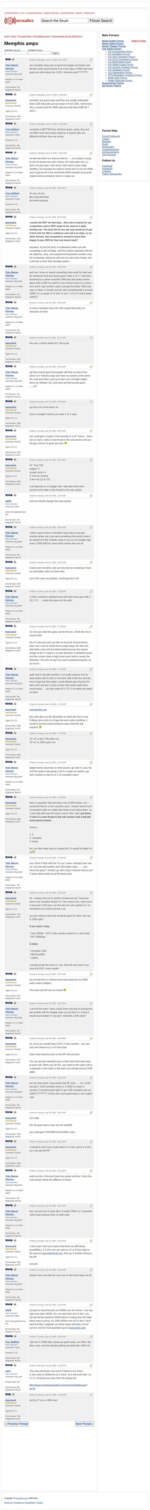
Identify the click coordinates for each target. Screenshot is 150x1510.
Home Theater (51, 13)
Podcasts (89, 13)
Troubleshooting (110, 149)
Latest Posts (11, 13)
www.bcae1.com (77, 1328)
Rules (105, 144)
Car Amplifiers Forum (119, 54)
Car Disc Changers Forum (121, 57)
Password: (39, 51)
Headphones (67, 13)
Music (79, 13)
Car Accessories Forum (120, 51)
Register (106, 141)
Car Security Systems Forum (123, 67)
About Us (8, 1503)
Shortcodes (108, 147)
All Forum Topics (111, 86)
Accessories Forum (113, 83)
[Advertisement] (49, 1461)
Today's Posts (138, 41)
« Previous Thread (16, 1423)
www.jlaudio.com (38, 709)
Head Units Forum (117, 78)
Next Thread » (84, 1423)
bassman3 (10, 100)
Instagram (107, 168)
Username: (16, 51)
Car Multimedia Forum (119, 62)
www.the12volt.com (52, 1253)
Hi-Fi (22, 13)
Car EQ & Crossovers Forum (123, 59)
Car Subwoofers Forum (120, 72)
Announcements (110, 152)
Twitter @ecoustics (112, 174)
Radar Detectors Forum (120, 80)
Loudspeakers (34, 13)
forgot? (39, 50)
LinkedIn (106, 171)
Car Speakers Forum (119, 70)
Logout (105, 139)
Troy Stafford (12, 129)
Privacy (40, 1503)
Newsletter (30, 1503)
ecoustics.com (21, 1498)
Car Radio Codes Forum (120, 64)
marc (8, 1371)
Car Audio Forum (111, 49)
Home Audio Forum (113, 41)
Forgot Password (111, 136)
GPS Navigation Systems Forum (125, 75)
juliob (8, 501)
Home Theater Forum (114, 46)
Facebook (107, 166)
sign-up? (17, 50)
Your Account (109, 155)
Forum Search (101, 21)
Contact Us (19, 1503)
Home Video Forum (112, 43)
